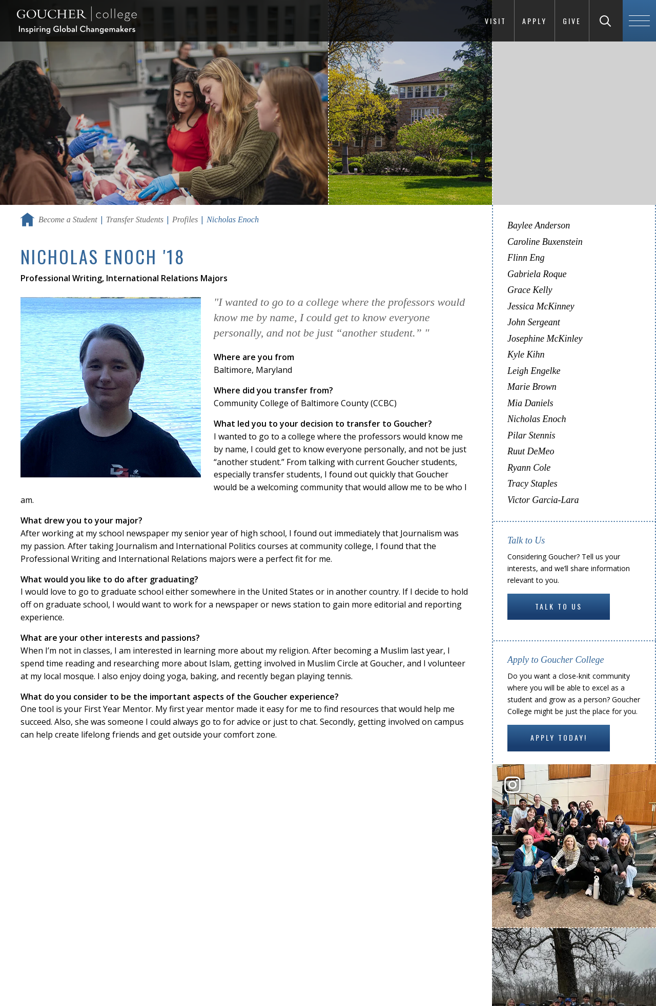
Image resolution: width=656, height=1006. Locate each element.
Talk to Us (558, 606)
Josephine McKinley (544, 338)
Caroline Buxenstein (545, 242)
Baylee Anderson (538, 225)
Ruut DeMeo (530, 451)
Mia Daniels (530, 403)
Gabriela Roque (536, 274)
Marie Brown (532, 387)
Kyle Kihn (526, 354)
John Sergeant (533, 322)
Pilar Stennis (531, 435)
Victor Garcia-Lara (543, 500)
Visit (495, 20)
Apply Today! (558, 737)
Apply (534, 20)
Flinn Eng (526, 258)
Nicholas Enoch (536, 419)
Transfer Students (134, 219)
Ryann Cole (528, 468)
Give (572, 20)
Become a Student (67, 219)
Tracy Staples (532, 483)
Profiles (185, 219)
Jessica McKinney (540, 306)
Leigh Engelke (533, 371)
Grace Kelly (529, 290)
